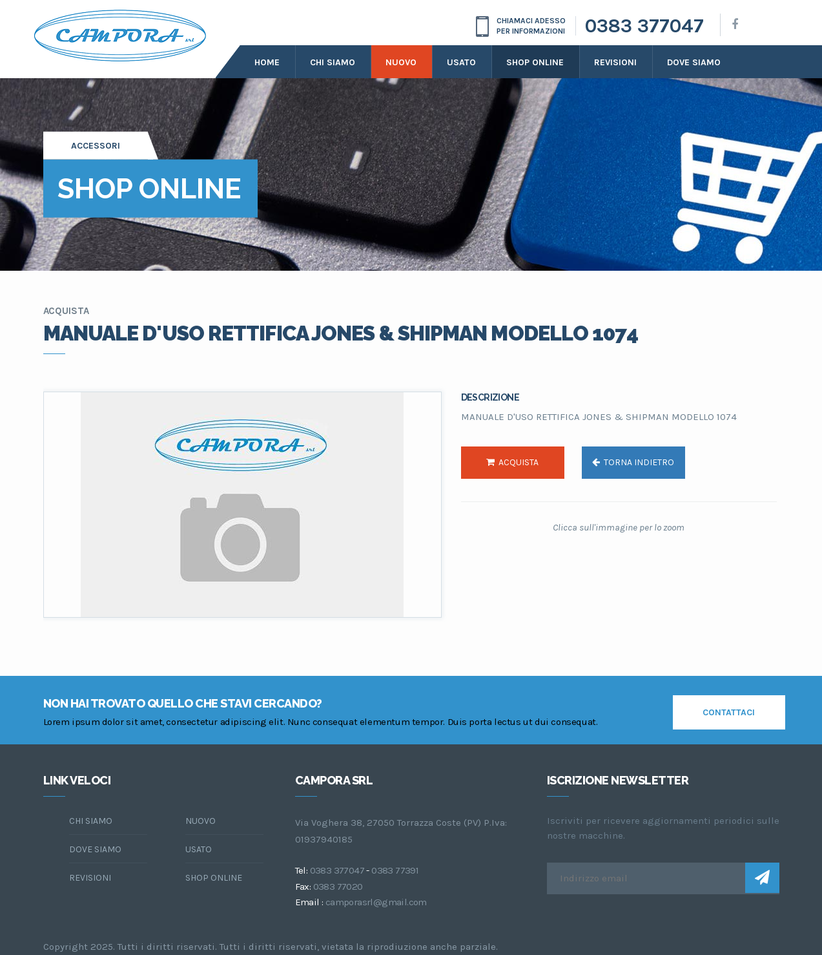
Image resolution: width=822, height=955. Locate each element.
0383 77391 (394, 870)
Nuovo (400, 62)
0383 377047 (644, 25)
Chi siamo (332, 62)
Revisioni (615, 62)
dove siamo (694, 62)
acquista (512, 462)
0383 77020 (338, 886)
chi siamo (90, 820)
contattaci (729, 712)
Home (267, 62)
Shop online (535, 62)
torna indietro (633, 462)
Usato (461, 62)
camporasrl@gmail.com (376, 902)
